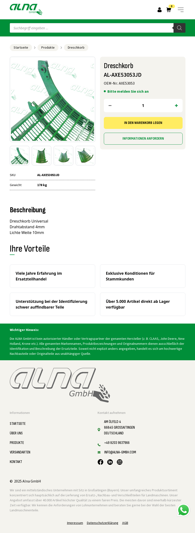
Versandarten (20, 452)
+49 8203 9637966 (117, 443)
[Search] (179, 28)
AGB (125, 523)
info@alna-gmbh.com (120, 452)
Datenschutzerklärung (102, 523)
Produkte (48, 47)
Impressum (75, 523)
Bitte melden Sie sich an (128, 91)
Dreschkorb (76, 47)
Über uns (16, 433)
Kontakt (16, 462)
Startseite (21, 47)
